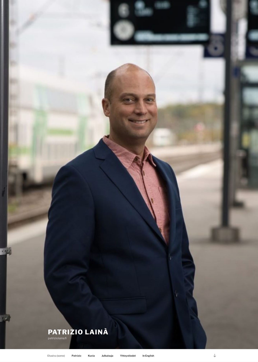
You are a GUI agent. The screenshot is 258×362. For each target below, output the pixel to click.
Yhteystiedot (128, 355)
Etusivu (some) (56, 355)
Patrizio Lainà (78, 332)
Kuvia (91, 355)
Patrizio (76, 355)
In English (148, 355)
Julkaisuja (107, 355)
